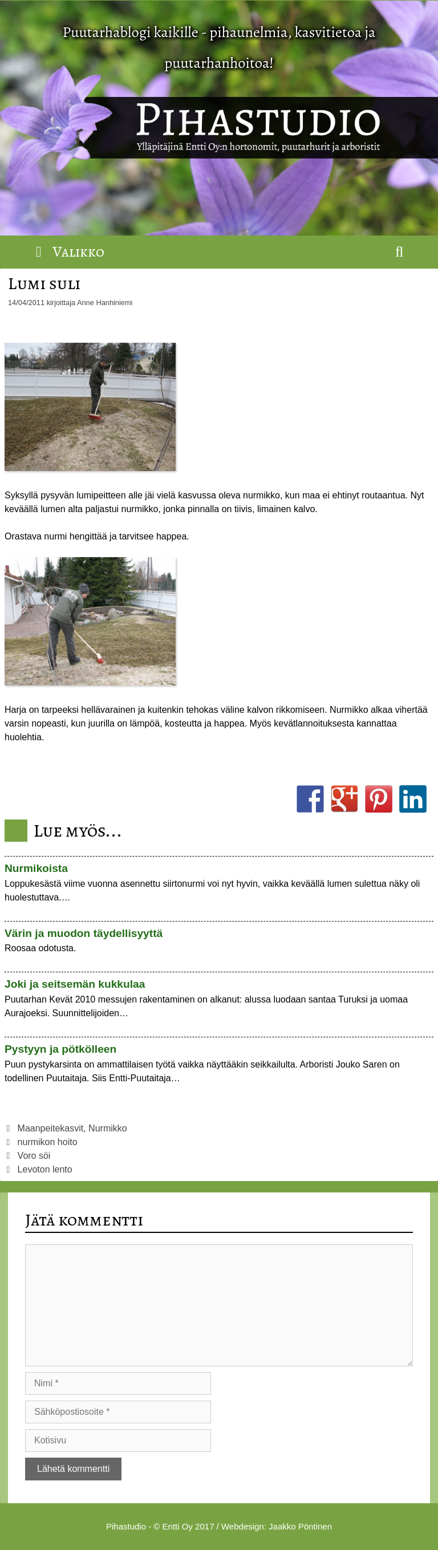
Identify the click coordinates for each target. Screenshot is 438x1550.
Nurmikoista (36, 868)
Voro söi (34, 1156)
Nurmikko (107, 1128)
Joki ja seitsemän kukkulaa (75, 984)
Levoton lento (45, 1169)
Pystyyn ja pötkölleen (60, 1049)
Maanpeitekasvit (51, 1128)
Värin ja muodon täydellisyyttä (84, 933)
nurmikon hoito (48, 1142)
